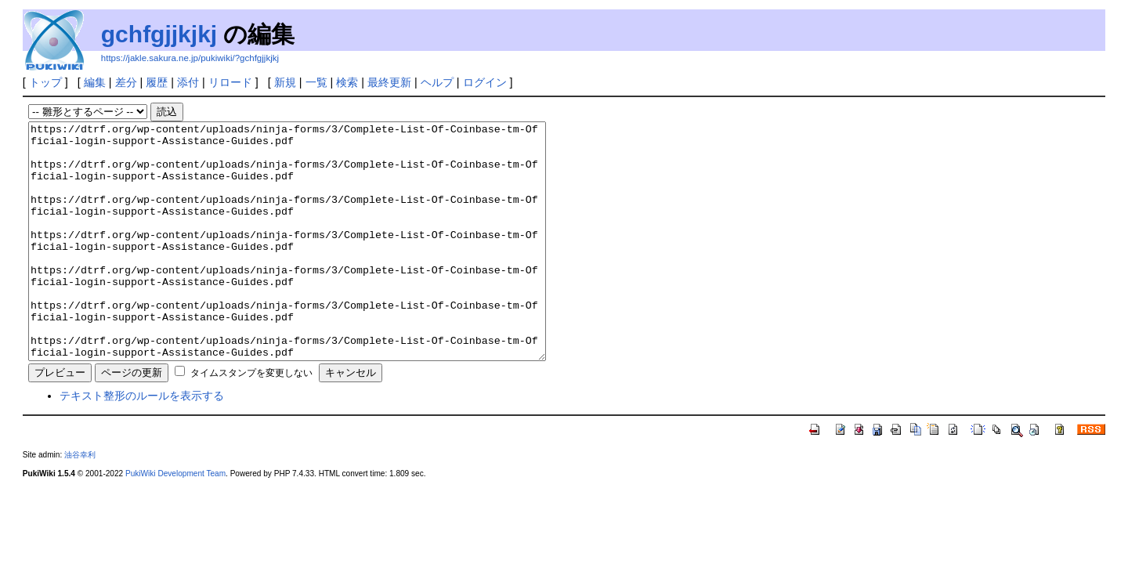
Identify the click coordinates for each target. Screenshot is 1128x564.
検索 (347, 82)
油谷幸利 (80, 501)
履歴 (157, 82)
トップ (45, 82)
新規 (285, 82)
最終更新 (389, 82)
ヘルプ (437, 82)
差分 (126, 82)
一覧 (316, 82)
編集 (95, 82)
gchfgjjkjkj (159, 34)
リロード (230, 82)
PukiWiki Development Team (175, 520)
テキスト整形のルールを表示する (142, 442)
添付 (188, 82)
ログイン (485, 82)
